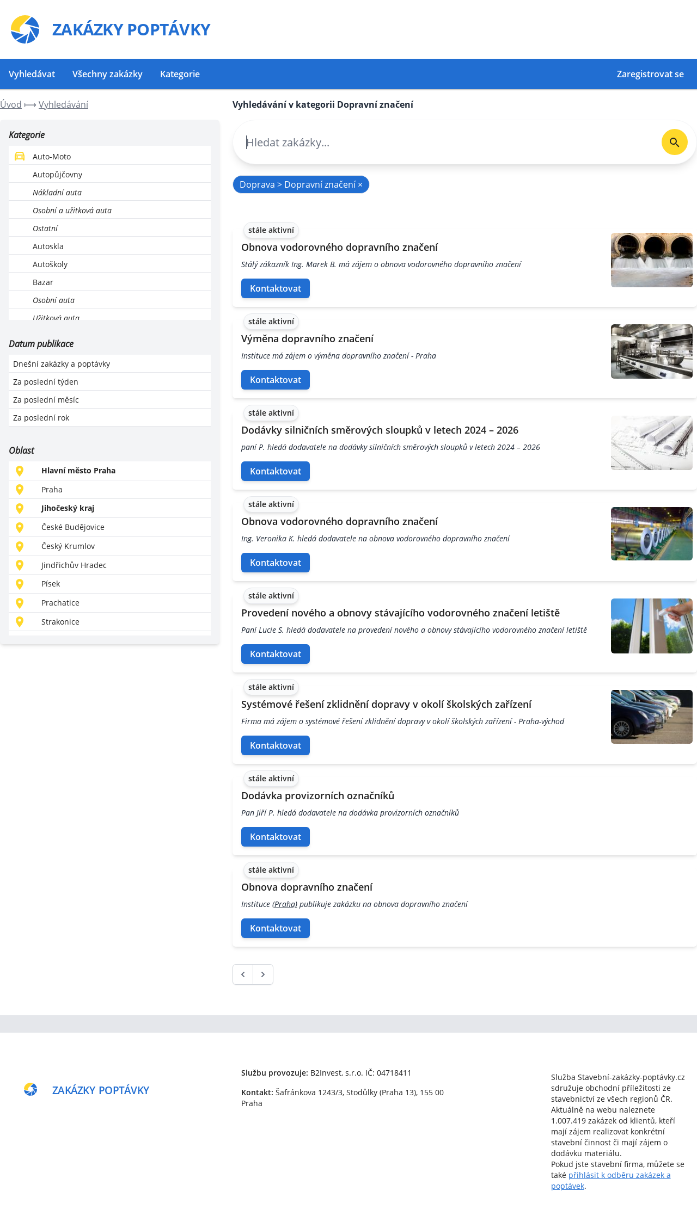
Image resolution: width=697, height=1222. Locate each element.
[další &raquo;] (263, 974)
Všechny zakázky (107, 74)
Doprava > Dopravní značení (301, 184)
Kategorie (180, 74)
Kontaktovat (275, 288)
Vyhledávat (32, 74)
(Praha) (284, 904)
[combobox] (443, 142)
